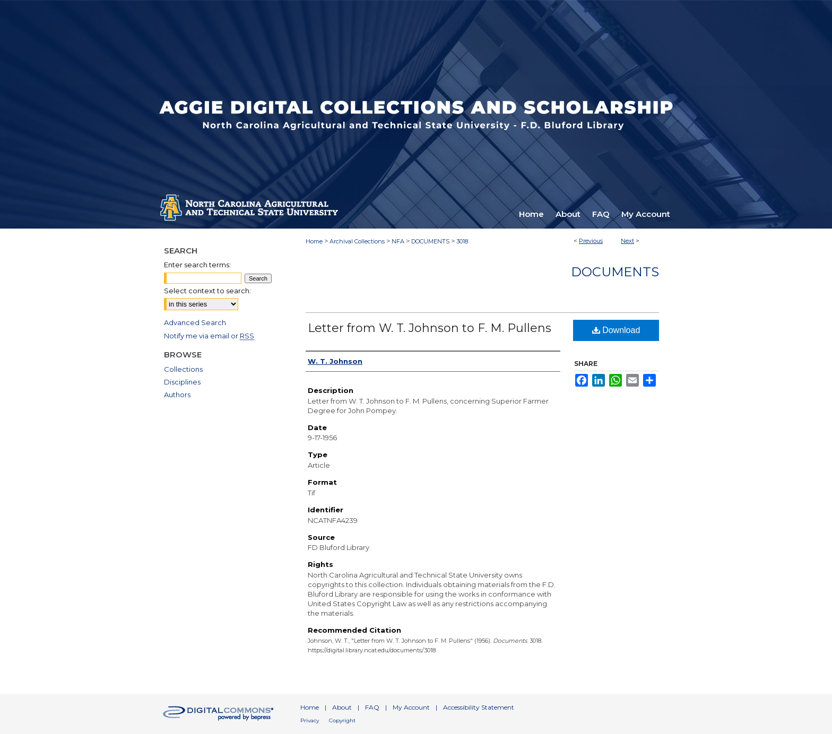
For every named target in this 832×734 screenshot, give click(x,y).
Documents (615, 271)
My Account (411, 707)
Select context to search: (207, 290)
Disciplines (182, 382)
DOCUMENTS (430, 241)
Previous (591, 240)
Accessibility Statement (478, 707)
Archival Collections (357, 241)
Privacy (309, 720)
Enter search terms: (197, 264)
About (342, 707)
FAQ (372, 707)
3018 (462, 241)
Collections (183, 369)
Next (627, 240)
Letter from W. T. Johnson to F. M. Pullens (429, 328)
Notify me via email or (209, 335)
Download (616, 330)
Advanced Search (195, 322)
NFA (398, 241)
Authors (177, 394)
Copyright (342, 720)
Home (314, 241)
